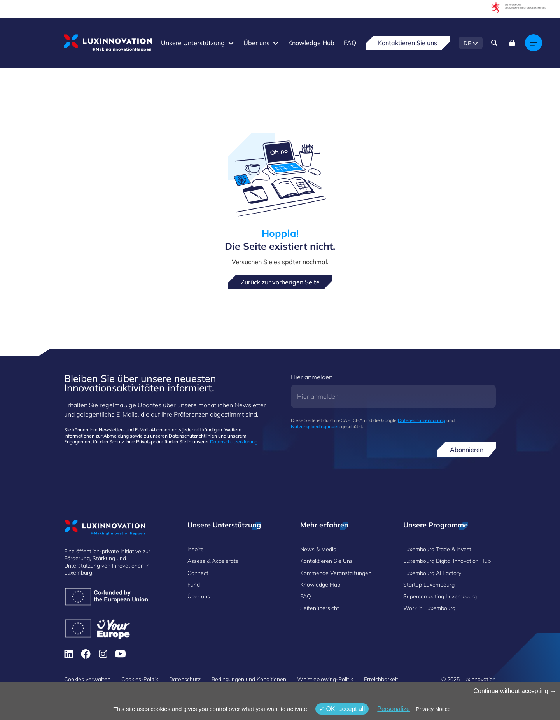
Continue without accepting (514, 691)
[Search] (494, 42)
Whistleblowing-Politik (325, 679)
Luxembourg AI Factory (432, 572)
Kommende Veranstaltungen (335, 572)
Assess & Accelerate (213, 560)
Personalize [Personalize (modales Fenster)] (393, 709)
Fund (193, 584)
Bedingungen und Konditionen (249, 679)
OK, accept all (342, 709)
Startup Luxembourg (429, 584)
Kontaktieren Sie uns (407, 43)
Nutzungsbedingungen (315, 426)
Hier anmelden (311, 377)
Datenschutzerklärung (233, 442)
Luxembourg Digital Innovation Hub (447, 560)
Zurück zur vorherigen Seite (280, 282)
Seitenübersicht (319, 607)
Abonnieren (466, 450)
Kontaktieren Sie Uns (326, 560)
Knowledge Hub (311, 43)
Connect (197, 572)
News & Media (318, 549)
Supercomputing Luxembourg (440, 596)
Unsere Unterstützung (193, 43)
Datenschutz (185, 679)
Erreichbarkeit (381, 679)
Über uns (256, 43)
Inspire (195, 549)
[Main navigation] (533, 42)
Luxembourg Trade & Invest (437, 549)
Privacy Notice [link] (433, 709)
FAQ (350, 43)
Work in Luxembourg (429, 607)
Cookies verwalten (87, 679)
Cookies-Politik (139, 679)
